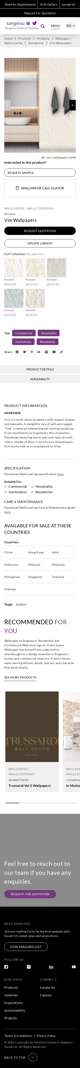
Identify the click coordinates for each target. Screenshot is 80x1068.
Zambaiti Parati (18, 780)
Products (24, 38)
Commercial (23, 333)
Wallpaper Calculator (40, 188)
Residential (36, 43)
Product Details (40, 369)
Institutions (23, 341)
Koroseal (9, 214)
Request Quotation (40, 231)
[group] (40, 105)
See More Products (20, 677)
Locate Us (68, 4)
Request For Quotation (40, 13)
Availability (40, 379)
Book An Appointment (20, 4)
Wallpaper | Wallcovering (29, 208)
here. (60, 474)
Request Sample (21, 173)
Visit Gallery (48, 4)
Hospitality (48, 333)
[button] (72, 105)
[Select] (71, 25)
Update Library (40, 243)
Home (8, 38)
